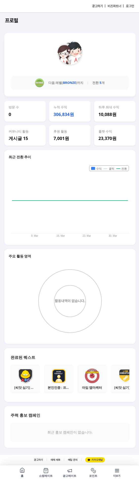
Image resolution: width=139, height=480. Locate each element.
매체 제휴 (55, 459)
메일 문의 (73, 459)
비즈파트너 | (116, 6)
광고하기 (38, 459)
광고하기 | (98, 6)
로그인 (130, 6)
